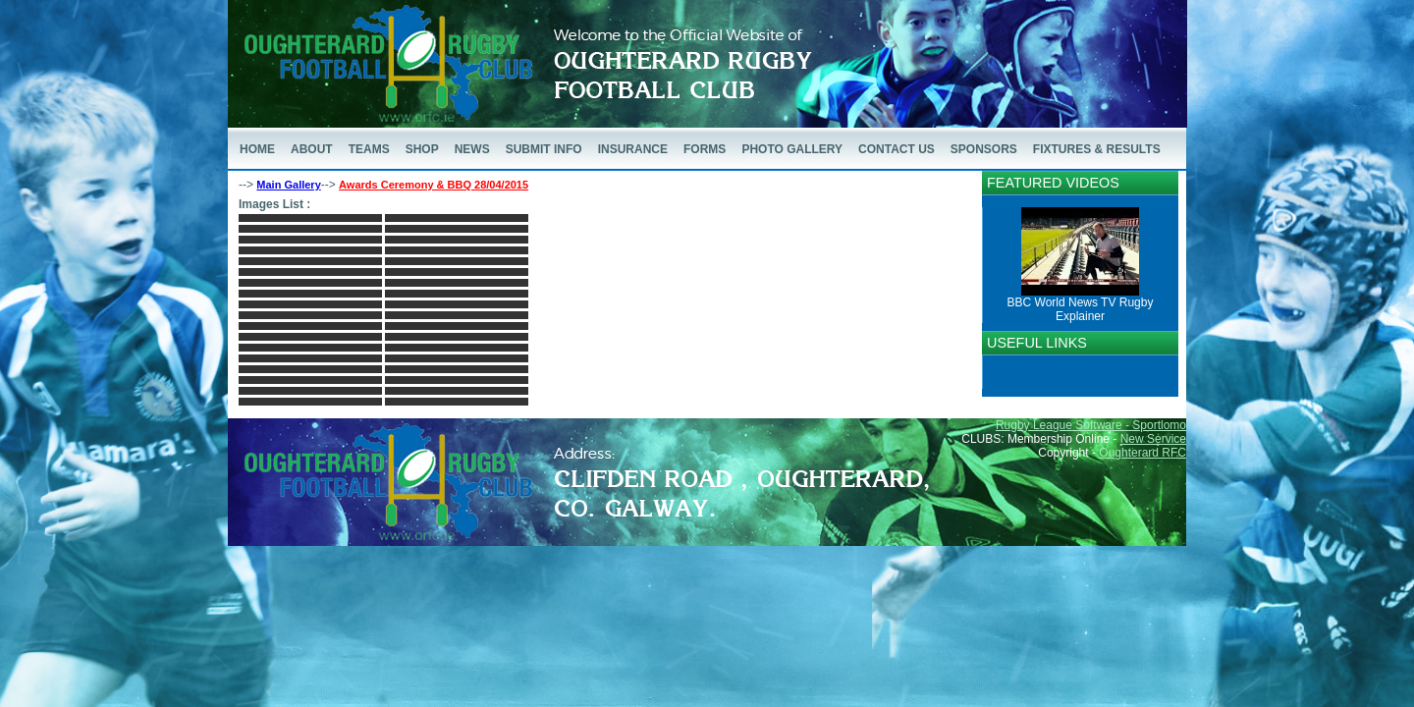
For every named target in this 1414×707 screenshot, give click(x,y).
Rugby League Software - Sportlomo (1091, 425)
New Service (1153, 439)
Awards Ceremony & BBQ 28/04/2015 (433, 184)
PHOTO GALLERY (792, 149)
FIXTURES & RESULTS (1097, 149)
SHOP (422, 149)
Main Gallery (288, 184)
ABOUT (312, 149)
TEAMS (369, 149)
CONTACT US (896, 149)
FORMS (704, 149)
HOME (257, 149)
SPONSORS (984, 149)
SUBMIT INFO (544, 149)
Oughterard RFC (1142, 453)
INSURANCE (633, 149)
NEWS (472, 149)
